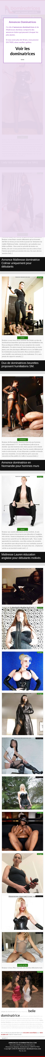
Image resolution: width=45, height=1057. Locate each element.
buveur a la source (6, 1020)
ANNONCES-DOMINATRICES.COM (23, 1043)
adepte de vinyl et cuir (8, 1011)
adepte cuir (39, 1028)
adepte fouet (8, 1018)
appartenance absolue (27, 1016)
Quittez (22, 59)
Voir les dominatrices (22, 51)
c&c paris (36, 1020)
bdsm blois (25, 1020)
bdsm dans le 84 (34, 1024)
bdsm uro (39, 1018)
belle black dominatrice (19, 1028)
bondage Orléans (31, 1028)
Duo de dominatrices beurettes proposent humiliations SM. (19, 364)
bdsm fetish (25, 1024)
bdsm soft (31, 1020)
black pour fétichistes (21, 1011)
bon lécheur (8, 1028)
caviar (12, 1022)
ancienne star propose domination (29, 1026)
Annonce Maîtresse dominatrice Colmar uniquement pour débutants (20, 263)
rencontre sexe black (29, 1032)
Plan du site (22, 1051)
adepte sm (33, 1018)
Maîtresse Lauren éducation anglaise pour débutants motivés (21, 556)
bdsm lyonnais (31, 1022)
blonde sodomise (17, 1020)
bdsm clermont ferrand (15, 1024)
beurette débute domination (21, 1018)
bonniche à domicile (20, 1022)
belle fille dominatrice (12, 1026)
